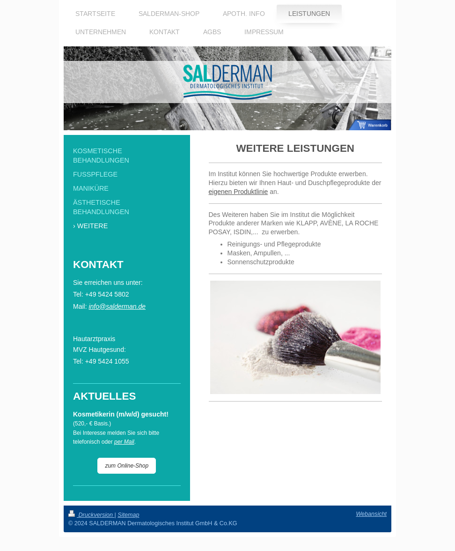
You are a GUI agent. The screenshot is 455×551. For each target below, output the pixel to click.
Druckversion (91, 515)
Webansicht (371, 514)
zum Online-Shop (126, 465)
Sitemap (128, 515)
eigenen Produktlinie (238, 191)
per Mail (124, 442)
